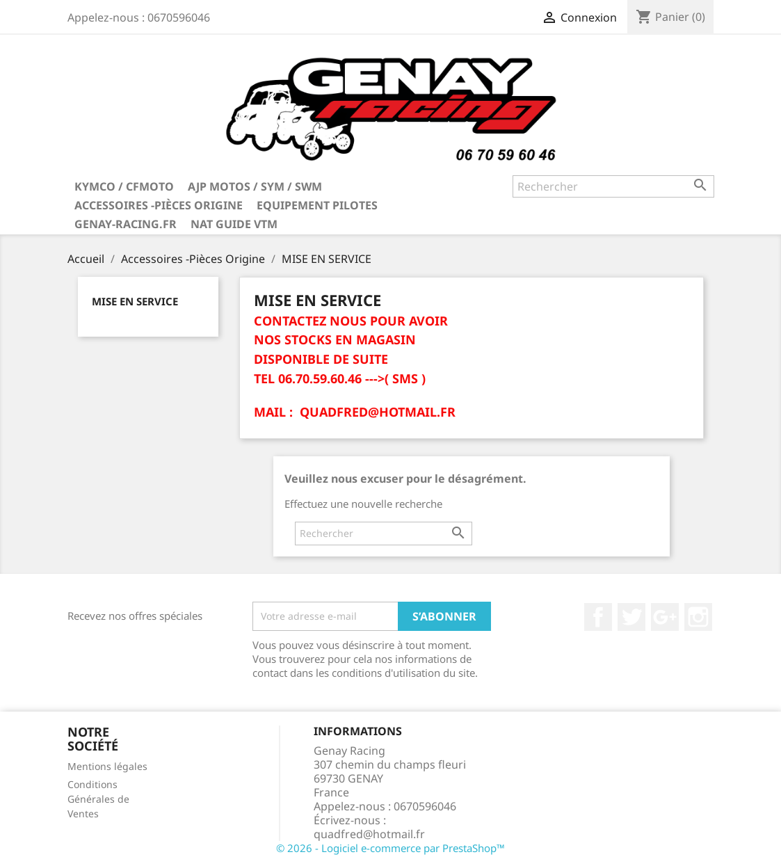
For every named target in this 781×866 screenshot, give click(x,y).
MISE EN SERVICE (135, 301)
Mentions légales (107, 766)
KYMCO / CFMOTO (124, 186)
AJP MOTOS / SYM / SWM (255, 186)
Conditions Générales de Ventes (98, 799)
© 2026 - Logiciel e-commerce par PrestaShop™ (390, 848)
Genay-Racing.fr (125, 224)
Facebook (598, 617)
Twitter (631, 617)
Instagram (698, 617)
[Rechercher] (613, 186)
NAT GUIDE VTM (234, 224)
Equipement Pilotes (317, 205)
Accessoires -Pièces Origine (158, 205)
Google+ (665, 617)
